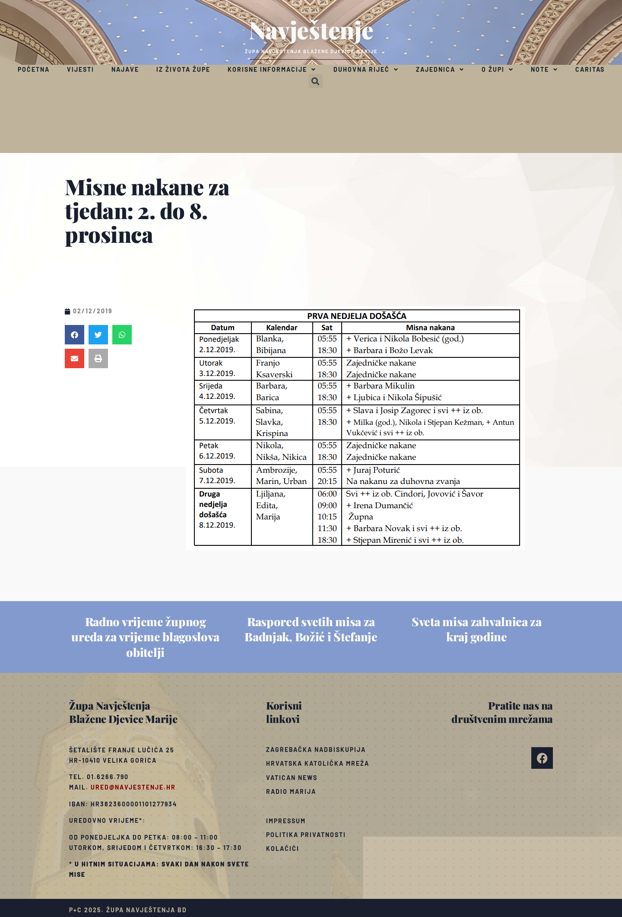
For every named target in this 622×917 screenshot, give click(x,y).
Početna (34, 69)
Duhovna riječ (366, 69)
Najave (125, 69)
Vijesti (80, 69)
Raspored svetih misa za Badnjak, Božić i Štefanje (311, 629)
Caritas (590, 69)
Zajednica (440, 69)
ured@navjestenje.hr (133, 787)
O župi (498, 69)
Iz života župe (183, 69)
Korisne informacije (272, 69)
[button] (315, 81)
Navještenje (311, 29)
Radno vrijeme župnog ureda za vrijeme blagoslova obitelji (145, 636)
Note (544, 69)
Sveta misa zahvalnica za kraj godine (477, 629)
